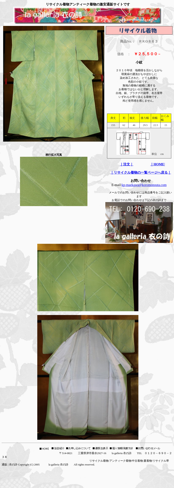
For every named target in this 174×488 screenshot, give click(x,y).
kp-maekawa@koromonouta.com (144, 185)
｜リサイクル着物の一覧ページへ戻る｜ (140, 172)
